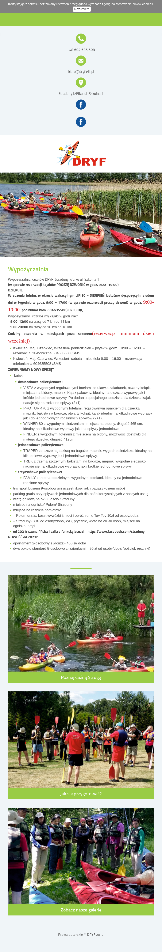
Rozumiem (81, 9)
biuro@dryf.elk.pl (81, 71)
